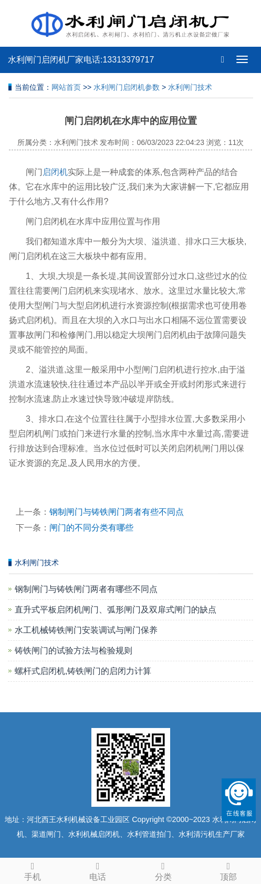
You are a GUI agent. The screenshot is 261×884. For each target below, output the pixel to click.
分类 (163, 869)
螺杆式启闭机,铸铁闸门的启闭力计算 (83, 671)
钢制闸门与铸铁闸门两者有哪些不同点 (86, 589)
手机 (32, 869)
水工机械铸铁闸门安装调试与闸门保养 (86, 630)
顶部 (228, 869)
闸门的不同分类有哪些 (91, 527)
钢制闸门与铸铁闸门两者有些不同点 (116, 511)
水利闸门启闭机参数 (126, 87)
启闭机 (55, 172)
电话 (97, 869)
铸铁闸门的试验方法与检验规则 (73, 650)
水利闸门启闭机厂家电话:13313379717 (81, 59)
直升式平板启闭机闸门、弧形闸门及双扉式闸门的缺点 (115, 609)
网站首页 (66, 87)
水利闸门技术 (190, 87)
